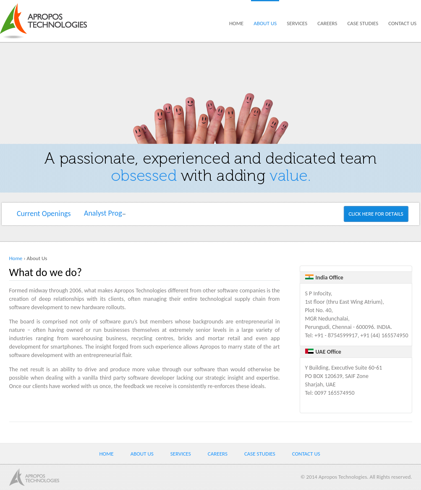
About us (265, 23)
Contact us (402, 23)
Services (297, 23)
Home (236, 23)
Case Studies (362, 23)
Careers (327, 23)
